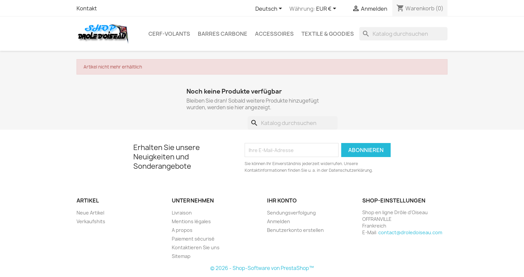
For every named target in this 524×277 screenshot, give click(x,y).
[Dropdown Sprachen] (269, 9)
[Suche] (403, 33)
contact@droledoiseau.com (410, 232)
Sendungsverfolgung (291, 213)
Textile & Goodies (327, 33)
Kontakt (87, 8)
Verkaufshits (91, 221)
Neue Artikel (90, 213)
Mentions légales (191, 221)
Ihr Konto (282, 200)
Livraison (182, 213)
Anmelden (278, 221)
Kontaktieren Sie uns (196, 247)
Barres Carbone (222, 33)
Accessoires (274, 33)
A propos (182, 230)
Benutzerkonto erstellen (295, 230)
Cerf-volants (169, 33)
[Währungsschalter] (327, 9)
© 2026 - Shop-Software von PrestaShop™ (262, 268)
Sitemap (181, 256)
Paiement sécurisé (193, 239)
